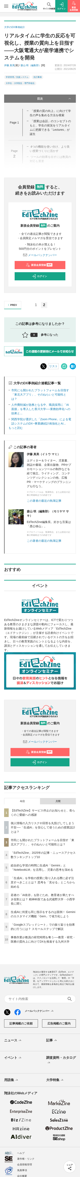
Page (14, 122)
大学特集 (55, 1080)
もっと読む (15, 427)
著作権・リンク (25, 1158)
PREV (12, 305)
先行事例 (37, 77)
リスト (53, 366)
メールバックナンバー (40, 255)
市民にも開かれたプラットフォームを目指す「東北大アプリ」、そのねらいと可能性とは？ (40, 394)
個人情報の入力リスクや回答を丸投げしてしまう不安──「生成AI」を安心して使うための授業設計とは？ (43, 827)
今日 (22, 801)
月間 (57, 801)
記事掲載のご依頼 (21, 1023)
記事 (52, 1041)
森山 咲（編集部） (31, 65)
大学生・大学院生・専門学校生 (20, 83)
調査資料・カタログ (61, 1060)
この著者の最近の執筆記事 (44, 500)
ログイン (39, 276)
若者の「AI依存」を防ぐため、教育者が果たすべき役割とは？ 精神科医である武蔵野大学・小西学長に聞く (43, 899)
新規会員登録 (39, 265)
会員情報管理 (24, 1164)
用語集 (11, 1080)
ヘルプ (21, 1153)
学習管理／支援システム (17, 77)
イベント (13, 1058)
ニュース (13, 1041)
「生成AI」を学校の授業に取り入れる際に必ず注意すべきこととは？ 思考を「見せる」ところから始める (43, 882)
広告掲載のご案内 (59, 1023)
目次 (54, 99)
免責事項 (22, 1170)
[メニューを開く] (6, 6)
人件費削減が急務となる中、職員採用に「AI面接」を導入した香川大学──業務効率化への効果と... (40, 409)
